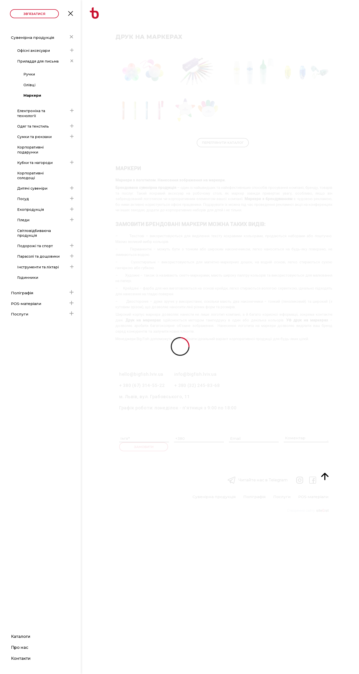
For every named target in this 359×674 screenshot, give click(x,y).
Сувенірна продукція (32, 37)
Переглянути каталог (223, 296)
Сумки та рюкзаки (34, 137)
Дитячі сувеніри (32, 188)
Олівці (29, 85)
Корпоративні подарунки (30, 149)
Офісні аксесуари (33, 50)
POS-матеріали (26, 303)
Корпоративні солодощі (30, 175)
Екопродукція (30, 209)
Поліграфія (22, 293)
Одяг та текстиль (33, 126)
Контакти (21, 658)
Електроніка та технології (31, 113)
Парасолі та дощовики (38, 256)
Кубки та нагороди (35, 162)
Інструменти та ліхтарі (38, 267)
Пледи (23, 220)
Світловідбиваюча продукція (34, 233)
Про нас (19, 647)
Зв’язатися (34, 14)
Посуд (23, 199)
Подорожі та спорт (35, 246)
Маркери (32, 95)
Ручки (29, 74)
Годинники (27, 277)
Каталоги (20, 636)
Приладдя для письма (38, 61)
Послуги (19, 314)
